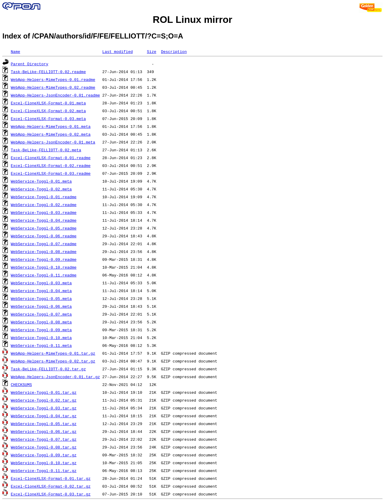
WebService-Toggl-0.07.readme (43, 243)
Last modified (117, 51)
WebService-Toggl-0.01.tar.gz (43, 392)
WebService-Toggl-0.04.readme (43, 220)
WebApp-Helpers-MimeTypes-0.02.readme (53, 87)
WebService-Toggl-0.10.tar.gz (43, 462)
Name (15, 51)
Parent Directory (29, 63)
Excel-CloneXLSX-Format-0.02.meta (48, 110)
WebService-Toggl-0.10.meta (41, 337)
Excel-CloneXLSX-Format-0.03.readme (51, 173)
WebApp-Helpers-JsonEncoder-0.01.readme (55, 95)
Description (174, 51)
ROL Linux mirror (192, 19)
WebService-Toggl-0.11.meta (41, 345)
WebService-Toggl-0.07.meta (41, 314)
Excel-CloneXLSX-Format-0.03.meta (48, 118)
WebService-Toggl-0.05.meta (41, 298)
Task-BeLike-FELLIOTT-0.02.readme (48, 71)
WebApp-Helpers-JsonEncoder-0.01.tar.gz (55, 376)
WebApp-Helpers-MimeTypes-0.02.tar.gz (53, 361)
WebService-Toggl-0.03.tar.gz (43, 408)
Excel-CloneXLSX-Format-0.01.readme (51, 157)
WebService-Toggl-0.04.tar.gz (43, 415)
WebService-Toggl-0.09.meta (41, 329)
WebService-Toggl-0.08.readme (43, 251)
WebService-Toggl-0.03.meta (41, 282)
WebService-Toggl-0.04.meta (41, 290)
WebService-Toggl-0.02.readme (43, 204)
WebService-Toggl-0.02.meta (41, 189)
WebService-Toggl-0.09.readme (43, 259)
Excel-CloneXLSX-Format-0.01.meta (48, 103)
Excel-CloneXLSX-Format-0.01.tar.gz (51, 478)
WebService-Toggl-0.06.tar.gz (43, 431)
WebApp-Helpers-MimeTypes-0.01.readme (53, 79)
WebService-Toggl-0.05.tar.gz (43, 423)
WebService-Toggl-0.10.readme (43, 267)
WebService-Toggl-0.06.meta (41, 306)
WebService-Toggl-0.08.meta (41, 322)
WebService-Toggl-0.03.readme (43, 212)
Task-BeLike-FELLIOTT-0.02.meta (46, 150)
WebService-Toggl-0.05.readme (43, 228)
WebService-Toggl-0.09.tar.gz (43, 455)
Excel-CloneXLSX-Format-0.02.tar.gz (51, 486)
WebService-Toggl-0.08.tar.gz (43, 447)
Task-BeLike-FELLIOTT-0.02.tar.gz (48, 369)
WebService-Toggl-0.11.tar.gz (43, 470)
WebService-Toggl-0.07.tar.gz (43, 439)
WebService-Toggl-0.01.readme (43, 196)
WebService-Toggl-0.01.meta (41, 181)
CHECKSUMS (21, 384)
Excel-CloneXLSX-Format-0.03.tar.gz (51, 494)
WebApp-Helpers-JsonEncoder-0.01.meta (53, 142)
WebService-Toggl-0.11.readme (43, 275)
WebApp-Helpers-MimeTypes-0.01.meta (51, 126)
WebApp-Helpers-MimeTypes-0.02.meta (51, 134)
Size (151, 51)
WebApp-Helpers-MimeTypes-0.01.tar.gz (53, 353)
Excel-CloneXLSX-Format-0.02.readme (51, 165)
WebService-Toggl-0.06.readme (43, 236)
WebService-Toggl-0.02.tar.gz (43, 400)
